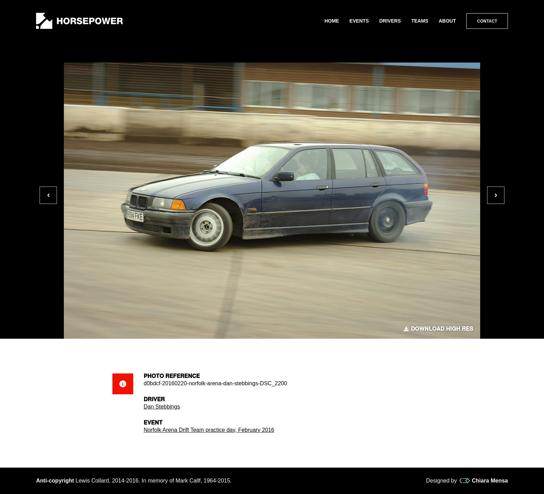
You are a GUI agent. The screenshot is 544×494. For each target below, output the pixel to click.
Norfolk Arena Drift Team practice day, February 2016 (209, 430)
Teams (419, 20)
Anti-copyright (55, 481)
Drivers (390, 20)
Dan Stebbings (162, 407)
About (447, 20)
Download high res (438, 329)
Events (359, 20)
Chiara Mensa (484, 481)
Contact (487, 21)
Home (331, 20)
